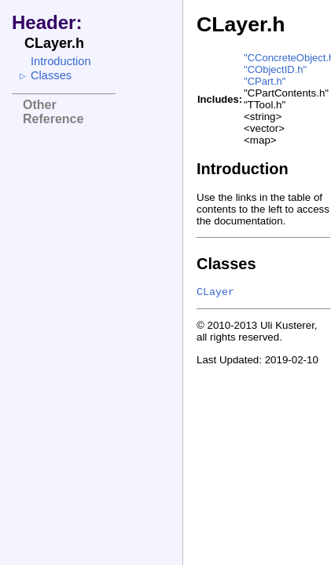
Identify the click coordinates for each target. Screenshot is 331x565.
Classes (51, 75)
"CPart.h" (264, 81)
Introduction (61, 61)
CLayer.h (241, 24)
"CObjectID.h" (275, 69)
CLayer (215, 292)
